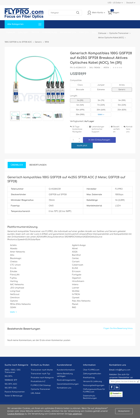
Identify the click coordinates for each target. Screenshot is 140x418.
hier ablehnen (75, 414)
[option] (15, 116)
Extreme (101, 90)
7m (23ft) (101, 105)
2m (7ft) (101, 100)
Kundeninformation (66, 370)
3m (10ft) (122, 100)
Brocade (80, 90)
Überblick (17, 165)
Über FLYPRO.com (91, 370)
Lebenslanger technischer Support (98, 129)
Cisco (80, 85)
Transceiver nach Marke (42, 370)
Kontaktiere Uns (68, 32)
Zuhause (10, 32)
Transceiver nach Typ (40, 374)
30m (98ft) (80, 115)
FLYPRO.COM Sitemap (41, 385)
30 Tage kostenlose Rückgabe (77, 129)
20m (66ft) (101, 110)
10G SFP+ (9, 376)
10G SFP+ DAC (11, 388)
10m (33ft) (122, 105)
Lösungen (23, 32)
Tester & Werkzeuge (13, 396)
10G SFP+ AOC (11, 384)
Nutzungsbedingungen (93, 385)
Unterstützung (49, 32)
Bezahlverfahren (116, 129)
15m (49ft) (80, 110)
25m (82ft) (122, 110)
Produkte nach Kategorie (42, 378)
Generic (121, 90)
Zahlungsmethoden (92, 374)
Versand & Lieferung (92, 381)
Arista (122, 85)
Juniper (100, 85)
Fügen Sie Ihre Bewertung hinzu (118, 328)
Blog (94, 32)
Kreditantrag (89, 378)
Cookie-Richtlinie (15, 414)
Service (35, 32)
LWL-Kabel (35, 393)
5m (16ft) (80, 105)
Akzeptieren (124, 411)
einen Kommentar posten (57, 340)
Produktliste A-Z (38, 381)
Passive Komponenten (15, 392)
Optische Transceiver (40, 389)
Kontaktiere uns (129, 129)
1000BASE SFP (11, 380)
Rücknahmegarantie (66, 380)
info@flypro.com (122, 370)
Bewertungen (37, 165)
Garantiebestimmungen (68, 384)
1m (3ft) (80, 100)
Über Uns (84, 32)
